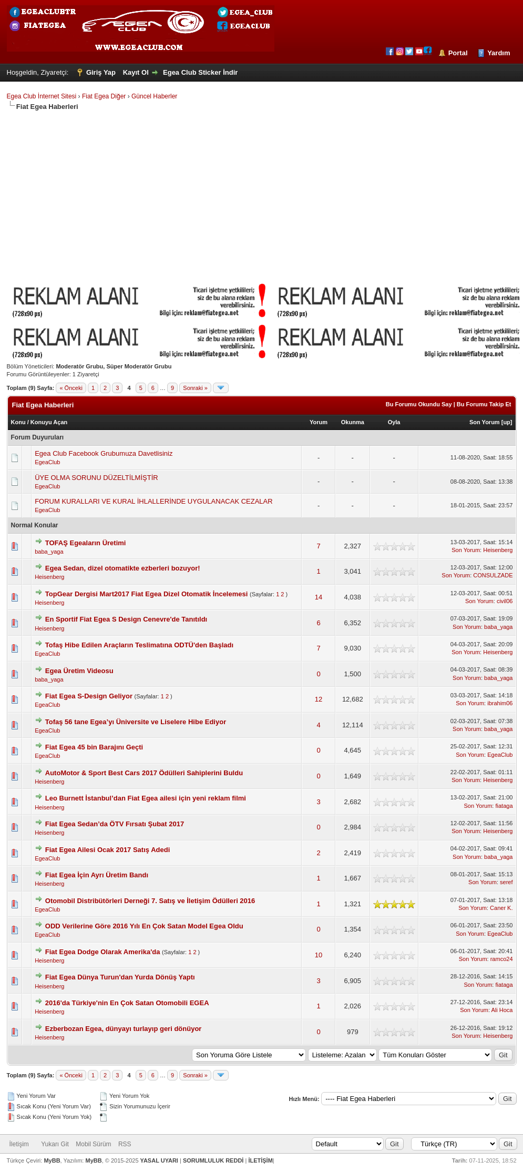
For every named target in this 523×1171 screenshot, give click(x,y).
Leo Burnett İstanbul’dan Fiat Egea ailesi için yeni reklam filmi (145, 798)
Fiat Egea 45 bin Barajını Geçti (94, 747)
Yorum (318, 422)
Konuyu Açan (49, 422)
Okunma (352, 422)
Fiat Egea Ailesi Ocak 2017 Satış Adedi (107, 850)
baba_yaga (49, 551)
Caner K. (501, 908)
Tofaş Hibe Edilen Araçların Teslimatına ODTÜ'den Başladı (139, 645)
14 (318, 597)
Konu (18, 422)
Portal (458, 53)
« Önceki (70, 388)
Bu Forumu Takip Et (484, 404)
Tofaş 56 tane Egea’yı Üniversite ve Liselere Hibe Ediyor (135, 722)
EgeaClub (47, 462)
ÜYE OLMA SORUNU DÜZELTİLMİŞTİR (96, 478)
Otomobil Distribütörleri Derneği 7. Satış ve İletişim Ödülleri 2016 (150, 901)
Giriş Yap (101, 72)
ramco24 (501, 959)
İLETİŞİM (260, 1160)
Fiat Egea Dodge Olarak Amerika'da (102, 952)
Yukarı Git (55, 1144)
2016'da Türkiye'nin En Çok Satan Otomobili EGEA (127, 1003)
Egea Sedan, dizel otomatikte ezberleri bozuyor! (122, 568)
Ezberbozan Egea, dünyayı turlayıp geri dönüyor (123, 1029)
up (506, 422)
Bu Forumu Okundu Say (419, 404)
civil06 (505, 601)
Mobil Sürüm (93, 1144)
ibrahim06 (499, 703)
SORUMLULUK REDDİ (213, 1160)
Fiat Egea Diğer (104, 96)
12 (318, 699)
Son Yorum (484, 422)
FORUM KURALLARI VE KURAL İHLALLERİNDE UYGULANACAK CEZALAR (153, 501)
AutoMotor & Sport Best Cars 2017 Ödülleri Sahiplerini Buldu (144, 773)
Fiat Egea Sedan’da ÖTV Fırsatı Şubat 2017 (114, 824)
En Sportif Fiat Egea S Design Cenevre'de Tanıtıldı (126, 619)
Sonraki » (195, 388)
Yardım (498, 53)
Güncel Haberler (154, 96)
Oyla (394, 422)
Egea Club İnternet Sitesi (42, 96)
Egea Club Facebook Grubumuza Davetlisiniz (103, 453)
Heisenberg (497, 550)
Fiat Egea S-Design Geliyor (88, 696)
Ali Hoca (502, 1010)
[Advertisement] (262, 190)
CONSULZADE (492, 575)
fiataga (503, 806)
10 (318, 955)
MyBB (52, 1160)
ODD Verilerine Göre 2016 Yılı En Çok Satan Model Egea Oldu (144, 926)
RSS (124, 1144)
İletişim (19, 1144)
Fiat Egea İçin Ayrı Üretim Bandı (96, 875)
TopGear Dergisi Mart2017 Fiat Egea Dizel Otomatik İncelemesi (146, 594)
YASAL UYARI (159, 1160)
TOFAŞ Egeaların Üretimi (85, 543)
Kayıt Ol (136, 72)
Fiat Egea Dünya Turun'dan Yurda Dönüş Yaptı (120, 977)
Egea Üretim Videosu (79, 671)
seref (506, 882)
